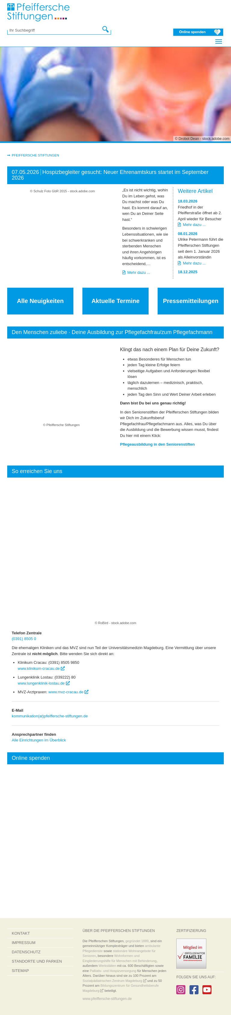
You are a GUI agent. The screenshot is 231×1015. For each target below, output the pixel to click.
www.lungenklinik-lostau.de (44, 683)
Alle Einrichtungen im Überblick (39, 740)
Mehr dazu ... (136, 272)
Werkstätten (107, 965)
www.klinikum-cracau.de (41, 668)
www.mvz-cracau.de (68, 692)
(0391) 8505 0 (24, 638)
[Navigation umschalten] (219, 41)
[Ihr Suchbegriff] (56, 30)
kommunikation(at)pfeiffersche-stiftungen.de (50, 716)
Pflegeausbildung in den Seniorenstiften (157, 444)
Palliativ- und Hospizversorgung (113, 971)
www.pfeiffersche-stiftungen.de (107, 999)
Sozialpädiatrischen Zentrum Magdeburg (114, 981)
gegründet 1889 (137, 941)
